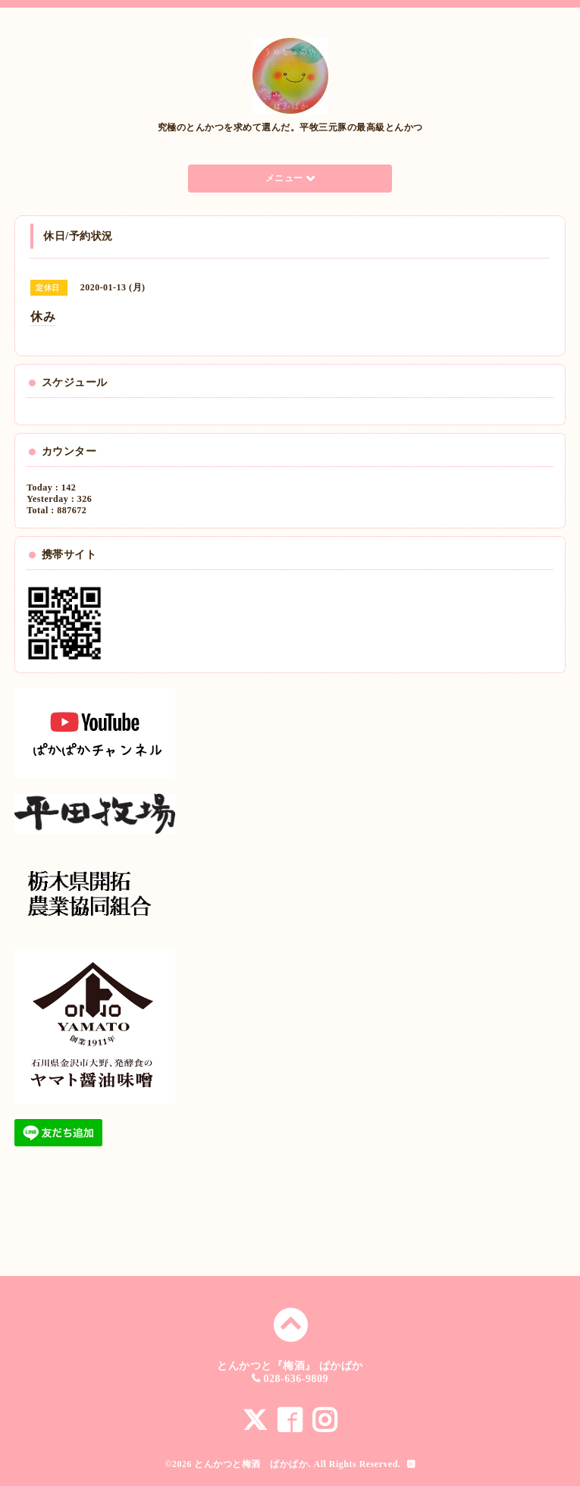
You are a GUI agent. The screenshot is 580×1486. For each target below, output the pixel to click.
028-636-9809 (296, 1378)
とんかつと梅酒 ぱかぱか (251, 1464)
